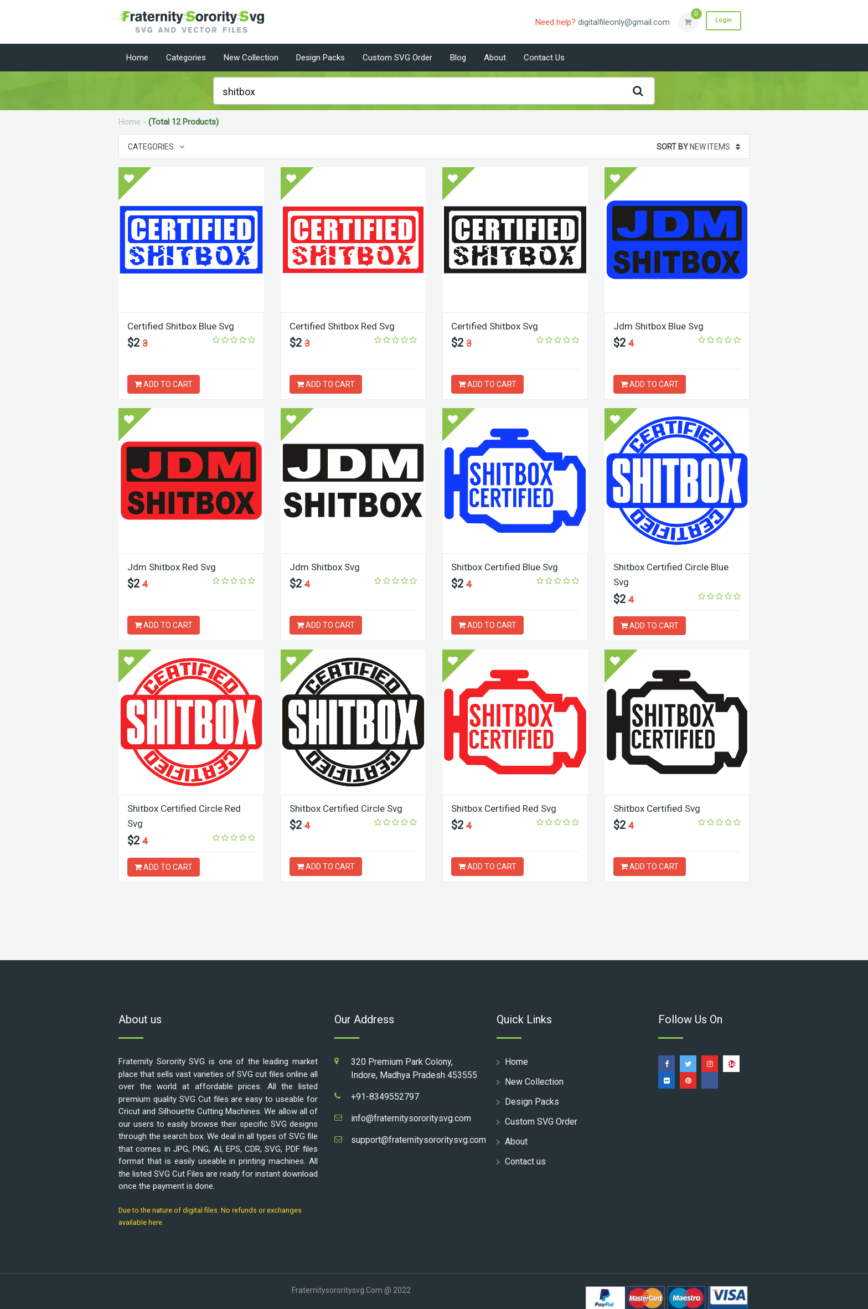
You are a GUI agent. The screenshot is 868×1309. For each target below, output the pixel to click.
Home (137, 58)
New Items (698, 146)
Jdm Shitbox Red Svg (174, 567)
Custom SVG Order (397, 58)
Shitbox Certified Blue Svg (508, 567)
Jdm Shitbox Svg (327, 567)
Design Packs (320, 58)
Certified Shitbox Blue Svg (184, 326)
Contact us (544, 58)
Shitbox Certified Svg (659, 807)
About (495, 58)
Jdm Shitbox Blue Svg (661, 326)
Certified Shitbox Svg (497, 326)
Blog (458, 58)
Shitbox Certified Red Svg (506, 807)
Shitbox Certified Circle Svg (349, 807)
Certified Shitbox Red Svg (345, 326)
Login (720, 21)
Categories (186, 58)
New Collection (251, 58)
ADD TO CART (164, 384)
